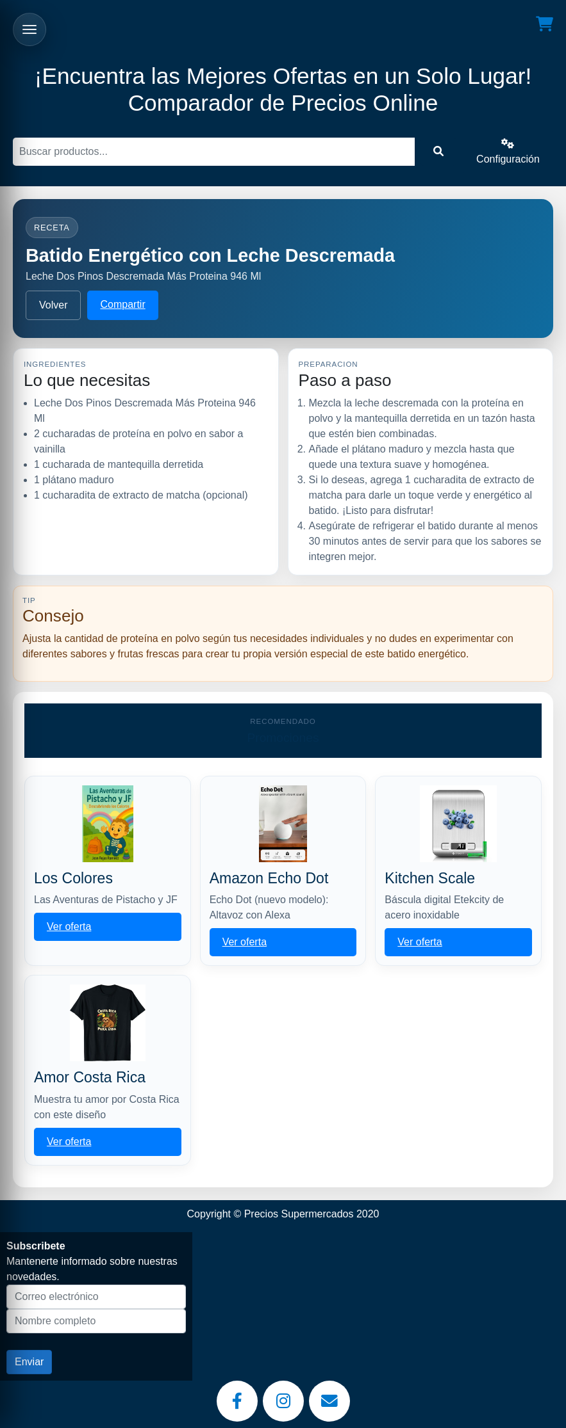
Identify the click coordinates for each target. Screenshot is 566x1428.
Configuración (508, 151)
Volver (53, 305)
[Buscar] (214, 152)
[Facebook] (237, 1401)
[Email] (329, 1401)
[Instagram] (283, 1401)
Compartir (122, 304)
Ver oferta (69, 926)
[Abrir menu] (29, 29)
